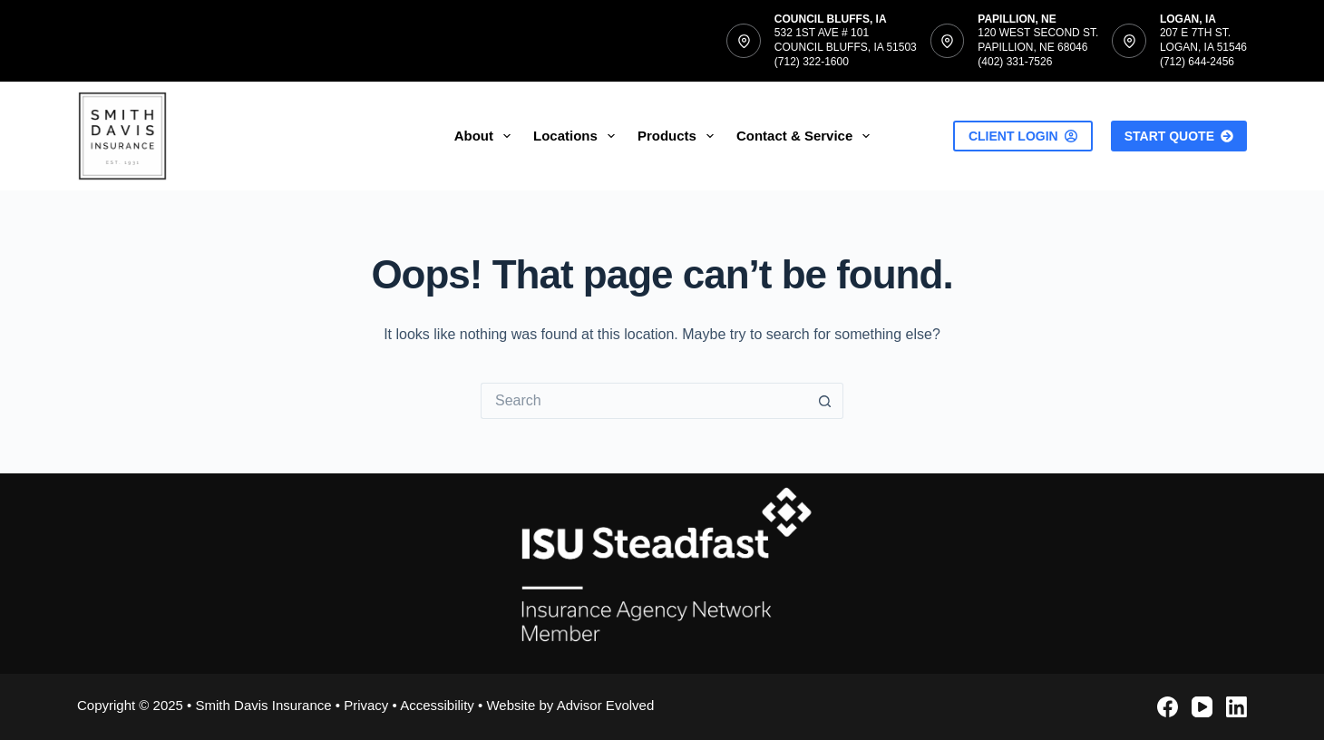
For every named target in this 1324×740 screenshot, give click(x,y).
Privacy (366, 705)
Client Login (1023, 136)
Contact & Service (806, 136)
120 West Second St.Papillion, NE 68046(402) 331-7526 (1038, 46)
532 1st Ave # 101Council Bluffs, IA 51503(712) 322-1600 (845, 46)
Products (679, 136)
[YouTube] (1202, 706)
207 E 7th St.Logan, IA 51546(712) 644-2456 (1203, 46)
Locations (577, 136)
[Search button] (825, 401)
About (486, 136)
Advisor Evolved (606, 705)
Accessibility (437, 705)
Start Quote (1178, 136)
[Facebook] (1167, 706)
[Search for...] (644, 401)
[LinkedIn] (1236, 706)
